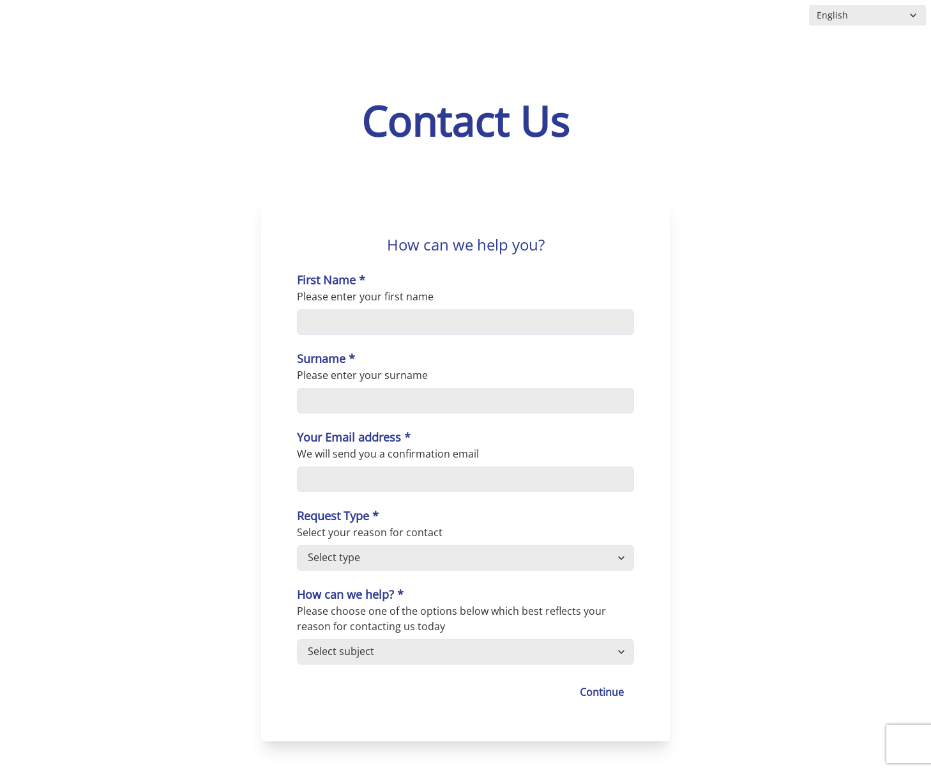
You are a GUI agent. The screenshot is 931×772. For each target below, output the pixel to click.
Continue (602, 692)
